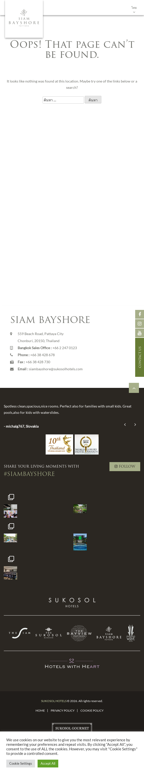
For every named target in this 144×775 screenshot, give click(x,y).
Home (40, 710)
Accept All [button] (48, 763)
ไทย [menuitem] (134, 8)
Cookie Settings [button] (20, 763)
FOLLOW (124, 467)
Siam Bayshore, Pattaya (24, 19)
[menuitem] (134, 7)
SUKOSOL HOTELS (54, 701)
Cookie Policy (92, 710)
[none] (134, 7)
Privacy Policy (63, 710)
